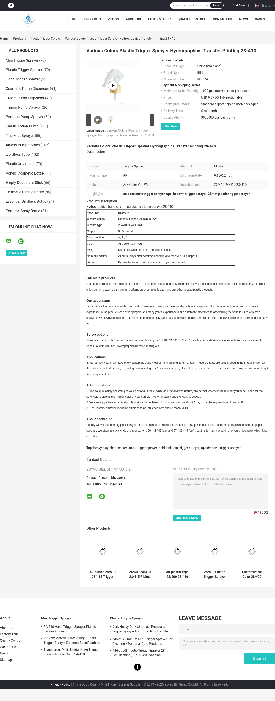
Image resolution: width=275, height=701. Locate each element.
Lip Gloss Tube (18, 154)
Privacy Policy (60, 684)
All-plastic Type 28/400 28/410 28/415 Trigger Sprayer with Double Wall (177, 574)
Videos (113, 19)
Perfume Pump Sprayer (24, 117)
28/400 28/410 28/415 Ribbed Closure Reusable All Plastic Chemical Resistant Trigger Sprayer (139, 574)
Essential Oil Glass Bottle (26, 201)
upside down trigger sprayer (221, 448)
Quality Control (192, 19)
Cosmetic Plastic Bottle (25, 192)
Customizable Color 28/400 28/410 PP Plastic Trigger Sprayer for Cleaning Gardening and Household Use (252, 574)
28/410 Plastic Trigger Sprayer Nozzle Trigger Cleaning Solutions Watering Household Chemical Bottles (214, 574)
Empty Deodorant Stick (24, 182)
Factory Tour (159, 19)
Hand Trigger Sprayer (23, 79)
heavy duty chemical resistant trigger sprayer (125, 448)
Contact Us (222, 19)
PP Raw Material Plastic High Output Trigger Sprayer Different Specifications (72, 640)
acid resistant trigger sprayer (179, 448)
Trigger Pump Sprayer (23, 107)
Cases (260, 19)
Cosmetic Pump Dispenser (27, 88)
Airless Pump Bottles (23, 145)
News (243, 19)
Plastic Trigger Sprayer (46, 38)
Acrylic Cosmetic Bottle (25, 173)
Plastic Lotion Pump (22, 126)
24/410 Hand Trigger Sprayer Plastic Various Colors (70, 629)
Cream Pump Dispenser (25, 98)
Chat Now (238, 5)
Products (92, 19)
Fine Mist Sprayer (20, 135)
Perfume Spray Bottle (23, 211)
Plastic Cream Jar (20, 164)
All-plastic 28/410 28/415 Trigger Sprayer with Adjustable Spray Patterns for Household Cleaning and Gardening (103, 574)
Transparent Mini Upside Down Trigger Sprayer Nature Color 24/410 (71, 652)
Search (216, 5)
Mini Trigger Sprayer (22, 60)
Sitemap (6, 660)
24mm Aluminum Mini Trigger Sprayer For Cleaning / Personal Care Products (142, 641)
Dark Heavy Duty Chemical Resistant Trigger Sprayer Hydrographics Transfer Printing (140, 630)
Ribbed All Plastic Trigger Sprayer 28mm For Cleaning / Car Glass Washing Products (141, 653)
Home (72, 19)
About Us (133, 19)
